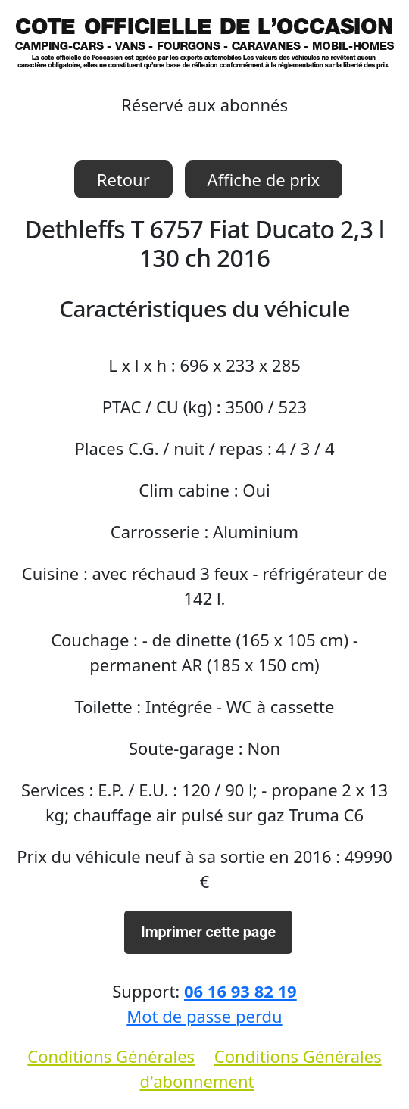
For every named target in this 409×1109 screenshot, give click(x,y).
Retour (123, 179)
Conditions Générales (111, 1056)
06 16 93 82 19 (240, 991)
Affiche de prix (264, 179)
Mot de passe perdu (204, 1016)
